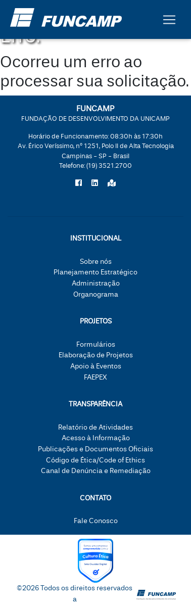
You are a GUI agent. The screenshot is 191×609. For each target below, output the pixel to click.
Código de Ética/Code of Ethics (95, 460)
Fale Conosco (96, 521)
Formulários (95, 344)
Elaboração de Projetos (96, 355)
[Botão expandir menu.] (169, 19)
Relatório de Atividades (95, 427)
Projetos (96, 321)
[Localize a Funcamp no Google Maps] (112, 183)
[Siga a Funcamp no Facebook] (78, 183)
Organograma (95, 294)
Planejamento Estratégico (95, 272)
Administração (96, 283)
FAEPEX (95, 377)
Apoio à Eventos (95, 366)
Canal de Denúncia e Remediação (96, 470)
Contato (95, 498)
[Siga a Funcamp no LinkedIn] (94, 183)
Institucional (95, 238)
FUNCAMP (95, 113)
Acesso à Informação (96, 438)
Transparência (95, 404)
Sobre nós (96, 261)
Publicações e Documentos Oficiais (95, 449)
